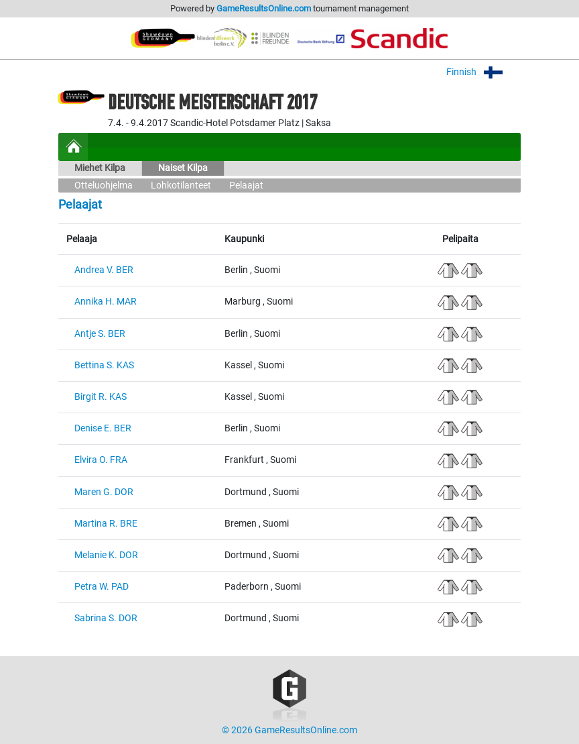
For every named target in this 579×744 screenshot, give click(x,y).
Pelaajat (246, 185)
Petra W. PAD (101, 586)
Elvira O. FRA (100, 460)
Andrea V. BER (103, 270)
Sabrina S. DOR (105, 618)
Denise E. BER (102, 428)
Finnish (483, 72)
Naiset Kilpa (183, 168)
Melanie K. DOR (106, 555)
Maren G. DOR (103, 492)
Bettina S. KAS (104, 365)
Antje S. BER (99, 333)
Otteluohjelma (103, 185)
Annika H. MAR (105, 301)
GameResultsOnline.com (263, 8)
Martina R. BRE (105, 523)
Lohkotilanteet (181, 185)
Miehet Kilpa (99, 168)
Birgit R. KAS (100, 397)
